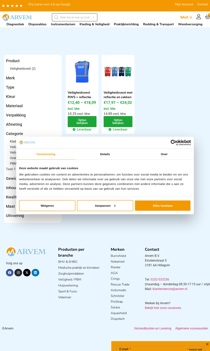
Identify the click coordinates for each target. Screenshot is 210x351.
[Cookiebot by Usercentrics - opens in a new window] (173, 143)
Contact (202, 4)
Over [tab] (164, 154)
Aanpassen (105, 205)
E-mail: (125, 290)
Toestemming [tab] (45, 154)
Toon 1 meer (14, 169)
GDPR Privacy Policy (168, 326)
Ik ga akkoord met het (150, 326)
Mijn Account (184, 4)
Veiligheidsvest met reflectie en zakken (118, 94)
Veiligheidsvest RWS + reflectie (79, 94)
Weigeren (47, 205)
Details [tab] (105, 154)
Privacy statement (188, 317)
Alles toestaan (163, 205)
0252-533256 (160, 279)
